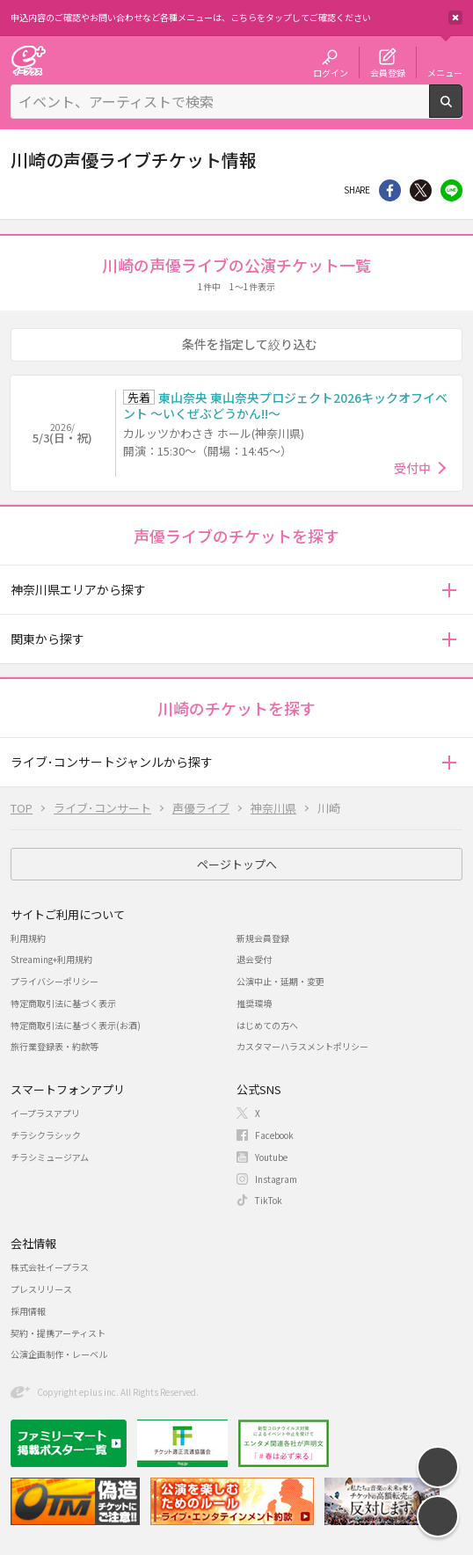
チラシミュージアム (50, 1157)
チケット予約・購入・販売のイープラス (28, 60)
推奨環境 (254, 1003)
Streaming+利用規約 (51, 959)
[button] (449, 590)
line (451, 190)
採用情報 (28, 1311)
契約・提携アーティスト (58, 1333)
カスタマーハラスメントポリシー (302, 1046)
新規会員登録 (262, 938)
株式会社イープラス (50, 1267)
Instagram (276, 1179)
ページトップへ (237, 864)
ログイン (330, 72)
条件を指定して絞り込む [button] (249, 344)
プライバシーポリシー (54, 981)
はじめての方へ (267, 1025)
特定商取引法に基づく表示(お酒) (76, 1025)
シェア (390, 190)
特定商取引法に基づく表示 (63, 1003)
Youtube (271, 1157)
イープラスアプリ (45, 1113)
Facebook (274, 1135)
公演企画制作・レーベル (59, 1354)
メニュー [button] (444, 72)
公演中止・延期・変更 (280, 981)
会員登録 (387, 72)
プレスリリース (41, 1289)
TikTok (268, 1200)
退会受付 (254, 959)
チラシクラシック (46, 1135)
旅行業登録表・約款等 (54, 1046)
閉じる (455, 18)
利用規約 (28, 938)
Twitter (421, 190)
